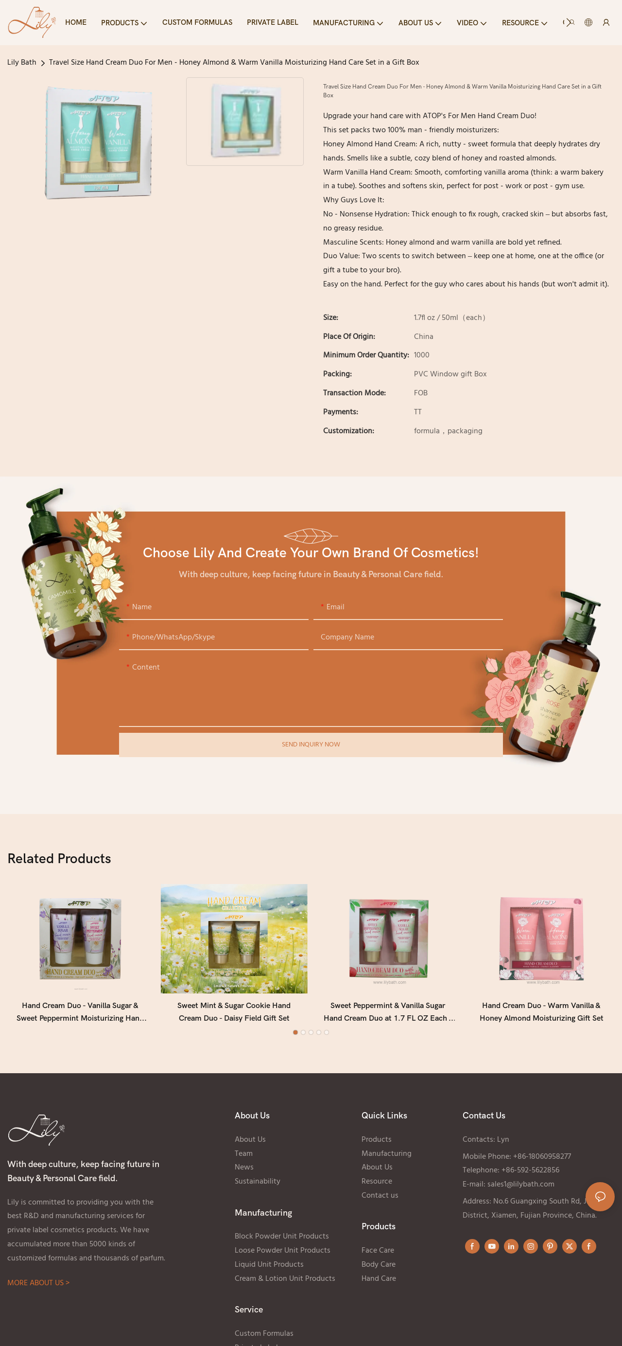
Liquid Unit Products (269, 1267)
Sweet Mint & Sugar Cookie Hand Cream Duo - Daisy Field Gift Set (234, 1015)
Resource (377, 1184)
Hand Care (379, 1281)
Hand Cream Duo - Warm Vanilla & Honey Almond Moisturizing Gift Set (542, 1015)
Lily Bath (21, 62)
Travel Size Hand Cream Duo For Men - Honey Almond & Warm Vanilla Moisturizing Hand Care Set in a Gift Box (234, 62)
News (244, 1170)
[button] (568, 22)
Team (244, 1156)
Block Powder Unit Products (282, 1239)
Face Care (378, 1253)
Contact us (380, 1198)
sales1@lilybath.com (520, 1187)
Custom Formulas (264, 1336)
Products (377, 1142)
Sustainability (257, 1184)
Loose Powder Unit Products (282, 1253)
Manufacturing (387, 1156)
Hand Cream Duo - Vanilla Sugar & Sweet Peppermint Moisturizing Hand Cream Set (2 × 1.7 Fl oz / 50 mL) (80, 1015)
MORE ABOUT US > (38, 1286)
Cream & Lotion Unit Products (285, 1281)
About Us (250, 1142)
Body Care (379, 1267)
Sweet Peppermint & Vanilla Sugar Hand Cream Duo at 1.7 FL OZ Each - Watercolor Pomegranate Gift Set (388, 1015)
